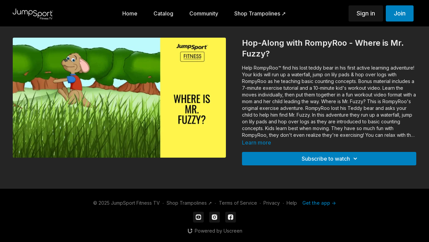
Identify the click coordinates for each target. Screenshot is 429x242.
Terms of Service (238, 203)
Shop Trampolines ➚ (189, 203)
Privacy (271, 203)
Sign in (366, 13)
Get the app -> (319, 203)
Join (400, 13)
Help (292, 203)
